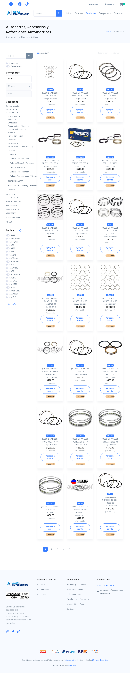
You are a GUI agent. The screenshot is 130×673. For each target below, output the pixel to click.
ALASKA (14, 294)
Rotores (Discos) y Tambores (21, 163)
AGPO (13, 277)
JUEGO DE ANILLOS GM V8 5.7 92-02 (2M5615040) (50, 301)
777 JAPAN (16, 238)
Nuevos (14, 63)
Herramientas (11, 205)
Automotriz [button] (11, 112)
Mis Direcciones (43, 589)
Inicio (68, 13)
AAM (13, 248)
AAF (12, 245)
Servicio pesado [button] (12, 106)
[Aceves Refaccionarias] (18, 13)
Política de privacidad (71, 660)
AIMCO (14, 280)
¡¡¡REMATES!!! (11, 213)
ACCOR (14, 255)
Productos (91, 13)
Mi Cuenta (40, 584)
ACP (12, 264)
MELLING (110, 89)
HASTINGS (50, 157)
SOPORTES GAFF (13, 217)
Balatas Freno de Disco (19, 158)
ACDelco (14, 258)
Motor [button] (11, 119)
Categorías (104, 13)
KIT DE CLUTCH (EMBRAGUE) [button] (20, 146)
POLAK (9, 222)
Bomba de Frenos (17, 167)
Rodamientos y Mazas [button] (17, 126)
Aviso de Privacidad (75, 589)
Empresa (79, 13)
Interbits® (72, 665)
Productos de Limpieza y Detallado (20, 185)
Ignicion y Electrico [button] (16, 129)
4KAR (13, 235)
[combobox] (116, 53)
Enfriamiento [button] (13, 123)
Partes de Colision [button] (15, 136)
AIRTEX (14, 284)
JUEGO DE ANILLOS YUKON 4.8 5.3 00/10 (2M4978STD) (50, 371)
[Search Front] (16, 56)
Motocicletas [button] (11, 209)
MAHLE (50, 89)
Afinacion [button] (12, 143)
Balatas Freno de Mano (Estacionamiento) (21, 176)
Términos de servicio (100, 660)
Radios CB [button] (10, 109)
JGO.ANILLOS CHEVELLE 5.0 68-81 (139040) (110, 500)
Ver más (12, 304)
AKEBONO (15, 290)
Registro (110, 4)
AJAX (13, 287)
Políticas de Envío (74, 594)
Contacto (118, 13)
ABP (12, 251)
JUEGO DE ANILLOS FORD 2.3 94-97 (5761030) (110, 231)
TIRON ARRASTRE (15, 181)
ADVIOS (14, 268)
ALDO (13, 297)
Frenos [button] (11, 154)
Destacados (16, 66)
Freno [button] (10, 132)
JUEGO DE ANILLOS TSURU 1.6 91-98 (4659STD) (110, 371)
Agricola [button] (9, 194)
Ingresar (94, 4)
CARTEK (80, 295)
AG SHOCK (15, 274)
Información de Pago (75, 604)
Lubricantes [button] (11, 197)
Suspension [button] (13, 116)
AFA (12, 271)
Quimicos (12, 139)
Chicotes (11, 150)
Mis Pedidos (41, 594)
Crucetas (11, 189)
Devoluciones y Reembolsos (78, 599)
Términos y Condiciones (77, 584)
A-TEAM (14, 241)
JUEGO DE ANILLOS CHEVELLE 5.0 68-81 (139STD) (80, 509)
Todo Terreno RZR (13, 201)
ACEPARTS (16, 261)
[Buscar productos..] (45, 13)
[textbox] (116, 53)
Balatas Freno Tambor (19, 172)
